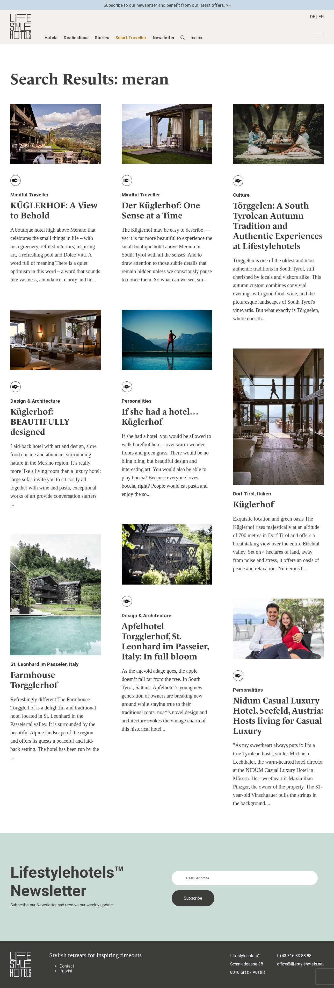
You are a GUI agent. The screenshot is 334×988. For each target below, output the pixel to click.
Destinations (76, 37)
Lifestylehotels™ (245, 955)
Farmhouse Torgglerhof (33, 680)
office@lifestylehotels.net (300, 964)
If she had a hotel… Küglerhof (160, 417)
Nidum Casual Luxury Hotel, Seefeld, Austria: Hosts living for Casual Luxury (278, 715)
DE (312, 16)
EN (321, 16)
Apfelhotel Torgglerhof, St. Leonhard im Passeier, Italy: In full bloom (165, 641)
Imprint (66, 971)
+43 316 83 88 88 (295, 955)
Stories (102, 37)
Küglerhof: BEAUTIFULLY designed (40, 422)
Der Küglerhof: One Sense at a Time (161, 210)
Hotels (51, 37)
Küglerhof (253, 504)
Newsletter (164, 37)
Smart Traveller (131, 37)
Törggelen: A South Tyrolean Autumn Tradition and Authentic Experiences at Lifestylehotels (277, 226)
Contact (67, 966)
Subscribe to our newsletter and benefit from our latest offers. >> (167, 5)
